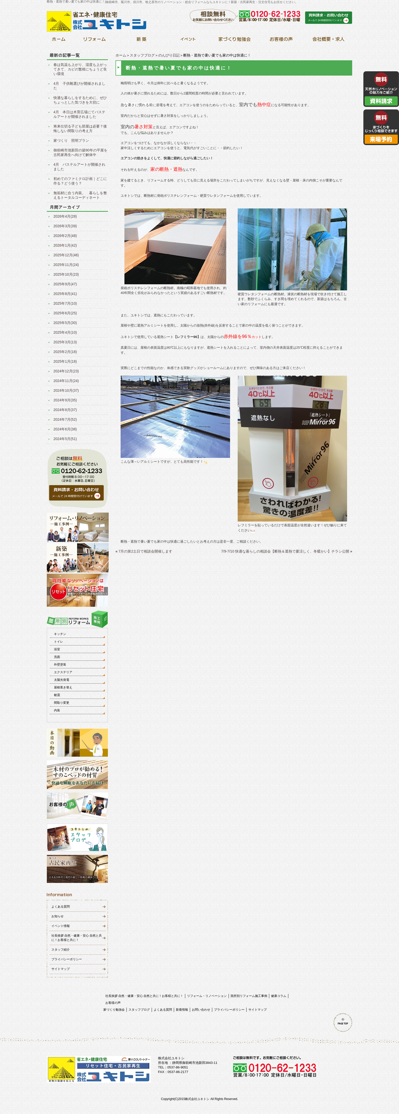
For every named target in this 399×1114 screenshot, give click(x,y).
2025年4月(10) (65, 332)
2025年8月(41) (65, 294)
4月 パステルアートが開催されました (79, 166)
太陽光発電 (61, 680)
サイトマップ (60, 969)
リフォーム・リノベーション (207, 996)
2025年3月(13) (65, 342)
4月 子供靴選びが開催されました (79, 85)
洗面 (57, 657)
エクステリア (63, 672)
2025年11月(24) (66, 265)
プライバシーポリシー (66, 959)
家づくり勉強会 (114, 1009)
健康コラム (278, 996)
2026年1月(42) (65, 245)
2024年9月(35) (65, 400)
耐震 (57, 695)
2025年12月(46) (66, 255)
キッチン (60, 634)
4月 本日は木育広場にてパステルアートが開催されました (79, 114)
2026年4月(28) (65, 216)
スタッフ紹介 (60, 949)
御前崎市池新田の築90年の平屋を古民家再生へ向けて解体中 (80, 152)
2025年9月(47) (65, 284)
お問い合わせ (201, 1009)
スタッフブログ (142, 55)
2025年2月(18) (65, 352)
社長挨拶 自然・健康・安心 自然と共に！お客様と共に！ (144, 996)
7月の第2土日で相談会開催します (146, 551)
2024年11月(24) (66, 381)
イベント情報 (60, 926)
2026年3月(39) (65, 226)
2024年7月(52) (65, 419)
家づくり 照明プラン (71, 140)
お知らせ (57, 916)
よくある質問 (60, 906)
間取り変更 (61, 702)
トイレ (58, 641)
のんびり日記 (169, 55)
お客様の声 (113, 1003)
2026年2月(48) (65, 236)
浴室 (57, 649)
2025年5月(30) (65, 323)
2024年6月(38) (65, 429)
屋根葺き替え (63, 687)
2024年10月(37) (66, 390)
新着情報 (182, 1009)
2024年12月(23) (66, 371)
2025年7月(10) (65, 303)
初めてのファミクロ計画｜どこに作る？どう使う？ (80, 181)
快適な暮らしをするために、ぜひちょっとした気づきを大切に (80, 100)
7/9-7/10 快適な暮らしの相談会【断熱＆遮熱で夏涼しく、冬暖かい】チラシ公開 (285, 551)
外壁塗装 (60, 664)
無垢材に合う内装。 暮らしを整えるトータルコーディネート (80, 195)
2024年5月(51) (65, 439)
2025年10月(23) (66, 274)
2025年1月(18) (65, 361)
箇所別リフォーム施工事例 (249, 996)
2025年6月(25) (65, 313)
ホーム (121, 55)
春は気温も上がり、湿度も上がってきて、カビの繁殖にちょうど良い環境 (80, 69)
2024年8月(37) (65, 410)
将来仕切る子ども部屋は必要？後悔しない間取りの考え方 (80, 128)
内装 (57, 710)
